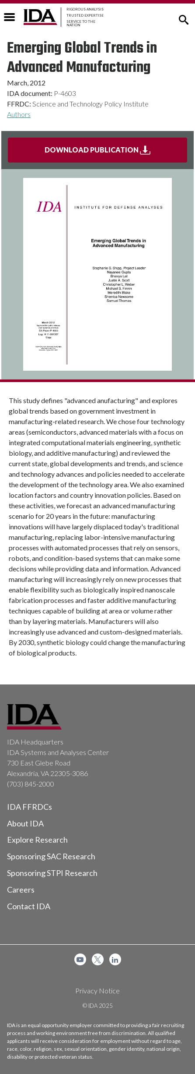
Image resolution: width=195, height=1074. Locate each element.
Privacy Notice (97, 990)
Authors (19, 114)
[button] (183, 19)
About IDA (25, 823)
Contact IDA (28, 906)
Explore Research (37, 839)
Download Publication (116, 153)
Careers (21, 889)
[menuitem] (80, 959)
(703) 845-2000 (30, 784)
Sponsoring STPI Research (52, 873)
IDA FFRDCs (29, 807)
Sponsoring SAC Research (51, 856)
